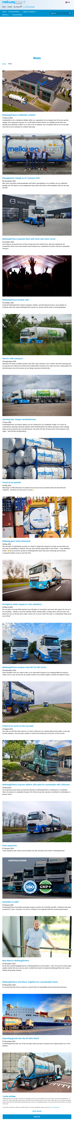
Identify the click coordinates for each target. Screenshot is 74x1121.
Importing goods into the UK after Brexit (20, 1038)
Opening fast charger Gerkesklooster (19, 419)
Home (4, 12)
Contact (9, 7)
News (4, 7)
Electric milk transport (12, 358)
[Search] (61, 13)
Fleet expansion (9, 845)
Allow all (37, 1117)
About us (5, 15)
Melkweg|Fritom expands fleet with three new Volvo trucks (29, 239)
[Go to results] (70, 13)
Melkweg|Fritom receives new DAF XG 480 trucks (24, 667)
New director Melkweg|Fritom (15, 960)
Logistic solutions (29, 12)
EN (67, 2)
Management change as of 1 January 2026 (21, 178)
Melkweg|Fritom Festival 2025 (15, 300)
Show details (37, 1111)
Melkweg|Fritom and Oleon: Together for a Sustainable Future (30, 982)
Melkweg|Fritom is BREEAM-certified (18, 115)
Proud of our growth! (11, 482)
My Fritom (17, 7)
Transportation (13, 12)
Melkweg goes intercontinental (16, 541)
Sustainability (17, 15)
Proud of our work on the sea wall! (17, 726)
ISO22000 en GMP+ (10, 902)
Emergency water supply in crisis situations (22, 604)
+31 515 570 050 (29, 7)
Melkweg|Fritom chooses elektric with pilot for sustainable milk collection (36, 784)
